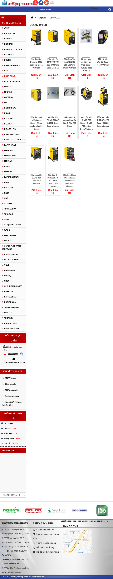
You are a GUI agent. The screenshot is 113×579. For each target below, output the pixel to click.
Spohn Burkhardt (13, 286)
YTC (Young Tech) (12, 225)
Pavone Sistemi (11, 177)
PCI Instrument (11, 260)
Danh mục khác (12, 329)
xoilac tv (80, 521)
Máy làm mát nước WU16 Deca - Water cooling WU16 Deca (36, 123)
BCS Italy (8, 44)
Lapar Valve (10, 145)
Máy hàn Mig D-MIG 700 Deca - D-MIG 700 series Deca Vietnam (86, 123)
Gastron (8, 97)
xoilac (74, 521)
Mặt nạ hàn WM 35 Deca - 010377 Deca (103, 62)
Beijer (7, 60)
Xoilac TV (104, 521)
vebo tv (64, 521)
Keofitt (8, 124)
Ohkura (8, 172)
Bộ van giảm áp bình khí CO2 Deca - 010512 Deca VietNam (86, 65)
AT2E (6, 28)
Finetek (8, 92)
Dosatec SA (10, 302)
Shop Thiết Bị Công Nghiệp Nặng (11, 403)
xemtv (85, 521)
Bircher (8, 39)
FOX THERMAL (10, 235)
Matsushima (10, 156)
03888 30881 (13, 354)
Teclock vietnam (10, 396)
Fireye (7, 87)
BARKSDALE (9, 270)
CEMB (6, 265)
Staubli (8, 204)
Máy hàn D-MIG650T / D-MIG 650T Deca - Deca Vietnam (52, 175)
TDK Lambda (10, 209)
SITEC (6, 281)
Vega (6, 219)
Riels (6, 193)
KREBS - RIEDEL (11, 254)
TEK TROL (8, 318)
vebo (69, 521)
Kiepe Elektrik (11, 134)
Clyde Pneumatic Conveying (11, 247)
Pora (6, 182)
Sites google (9, 384)
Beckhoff (9, 55)
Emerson (8, 292)
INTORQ (7, 276)
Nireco (7, 166)
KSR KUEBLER (10, 297)
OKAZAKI (8, 313)
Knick (7, 113)
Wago (7, 230)
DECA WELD (9, 76)
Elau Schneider (12, 81)
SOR (6, 198)
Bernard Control (13, 49)
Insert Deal (10, 108)
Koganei (8, 119)
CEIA (6, 71)
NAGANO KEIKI (10, 323)
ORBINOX (8, 241)
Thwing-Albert (11, 307)
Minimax (8, 161)
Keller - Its (10, 129)
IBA (5, 103)
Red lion (8, 188)
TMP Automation (10, 390)
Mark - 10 (8, 150)
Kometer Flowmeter (14, 140)
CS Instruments (12, 65)
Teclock (8, 214)
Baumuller (9, 33)
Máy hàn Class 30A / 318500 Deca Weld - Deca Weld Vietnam (69, 175)
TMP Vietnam (9, 378)
